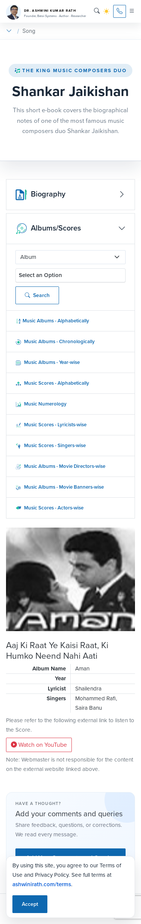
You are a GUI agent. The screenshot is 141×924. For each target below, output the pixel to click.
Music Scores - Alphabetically (52, 383)
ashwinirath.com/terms (41, 884)
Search (37, 295)
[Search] (97, 11)
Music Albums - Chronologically (55, 341)
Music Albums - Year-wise (47, 362)
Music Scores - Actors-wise (49, 507)
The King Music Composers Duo (70, 70)
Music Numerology (41, 403)
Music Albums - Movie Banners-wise (59, 487)
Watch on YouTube (39, 744)
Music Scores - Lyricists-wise (50, 424)
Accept (30, 904)
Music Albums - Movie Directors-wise (60, 466)
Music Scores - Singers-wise (50, 445)
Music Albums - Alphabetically (52, 320)
